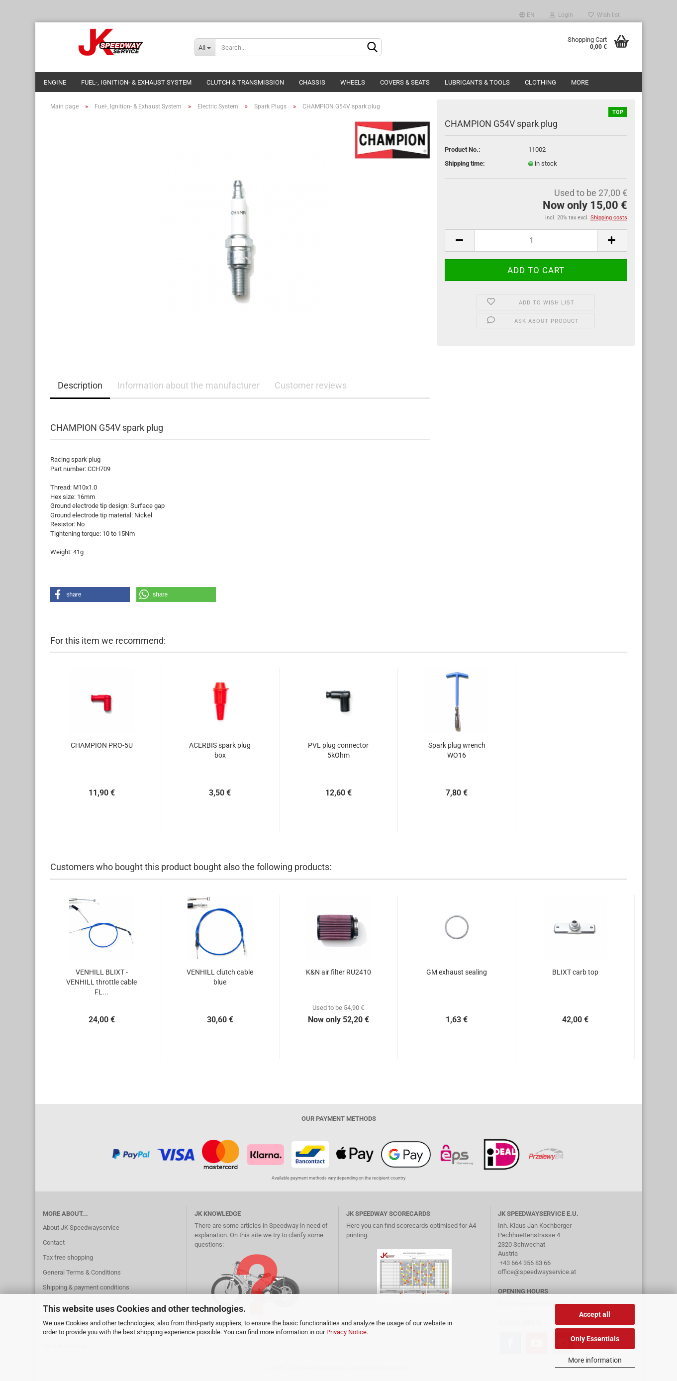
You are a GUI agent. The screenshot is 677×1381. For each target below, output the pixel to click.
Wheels (352, 82)
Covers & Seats (405, 82)
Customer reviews (311, 385)
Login (561, 14)
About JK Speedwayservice (81, 1227)
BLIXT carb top (575, 972)
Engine (55, 82)
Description (80, 385)
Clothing (540, 82)
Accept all (594, 1314)
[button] (90, 594)
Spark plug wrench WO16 (456, 750)
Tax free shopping (68, 1257)
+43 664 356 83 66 (525, 1263)
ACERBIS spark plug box (220, 750)
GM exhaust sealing (456, 972)
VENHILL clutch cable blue (220, 977)
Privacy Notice (346, 1332)
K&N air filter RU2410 (338, 972)
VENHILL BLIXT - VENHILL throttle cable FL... (101, 982)
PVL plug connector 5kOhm (338, 750)
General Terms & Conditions (82, 1272)
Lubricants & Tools (477, 82)
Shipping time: (465, 163)
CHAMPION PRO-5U (102, 745)
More (579, 82)
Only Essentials (595, 1339)
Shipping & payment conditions (86, 1287)
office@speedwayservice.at (537, 1272)
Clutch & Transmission (245, 82)
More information (595, 1360)
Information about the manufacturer (188, 385)
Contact (54, 1242)
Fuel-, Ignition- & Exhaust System (136, 82)
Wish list (604, 14)
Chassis (312, 82)
